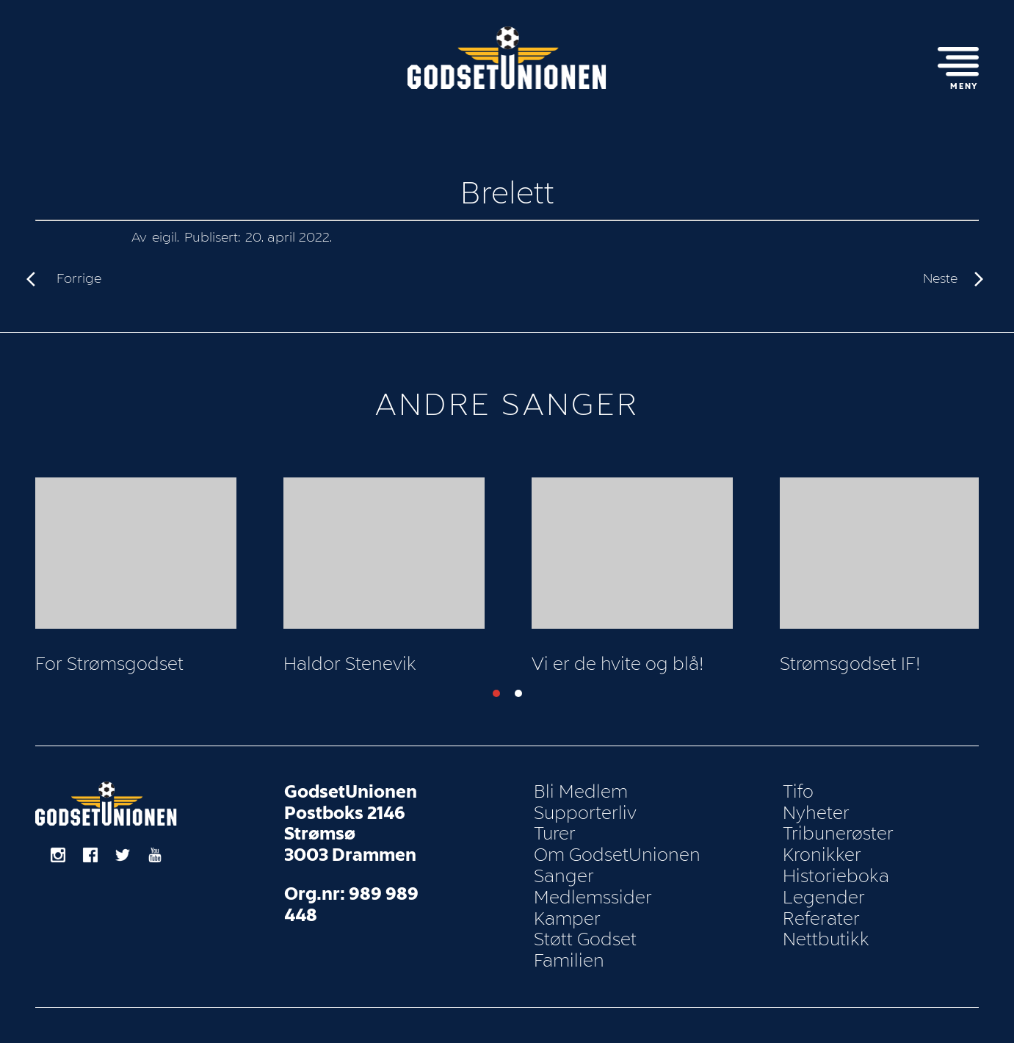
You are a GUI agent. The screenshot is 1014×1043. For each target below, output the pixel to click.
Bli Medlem (581, 792)
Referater (821, 919)
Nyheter (816, 813)
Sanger (564, 876)
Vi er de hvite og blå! (618, 664)
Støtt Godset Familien (585, 950)
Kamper (567, 919)
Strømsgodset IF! (850, 664)
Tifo (798, 792)
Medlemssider (593, 897)
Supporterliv (585, 813)
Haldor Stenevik (349, 664)
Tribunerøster (838, 833)
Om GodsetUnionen (617, 855)
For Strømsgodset (109, 664)
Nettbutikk (826, 939)
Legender (824, 897)
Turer (555, 833)
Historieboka (836, 876)
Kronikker (822, 855)
